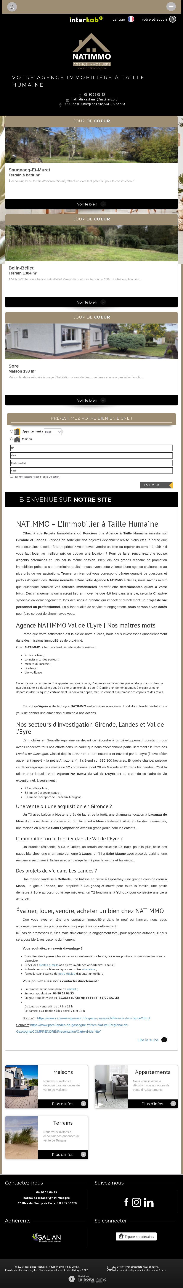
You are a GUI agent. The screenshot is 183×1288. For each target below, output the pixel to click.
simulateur (88, 969)
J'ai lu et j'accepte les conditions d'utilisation (36, 476)
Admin (67, 1270)
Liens (59, 1270)
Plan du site (11, 1270)
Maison (23, 439)
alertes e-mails (48, 965)
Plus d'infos (69, 1103)
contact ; (72, 989)
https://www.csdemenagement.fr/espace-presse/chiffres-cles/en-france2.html (93, 1018)
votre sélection (154, 19)
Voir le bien (91, 204)
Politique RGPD (80, 1270)
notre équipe (66, 974)
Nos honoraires (47, 1270)
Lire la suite (152, 1039)
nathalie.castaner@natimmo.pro (94, 99)
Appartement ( (26, 431)
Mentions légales (28, 1270)
